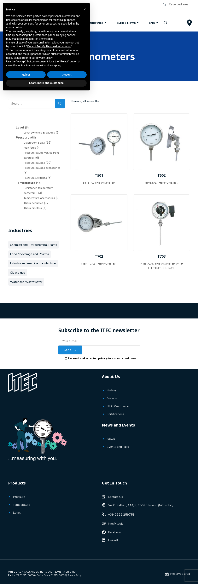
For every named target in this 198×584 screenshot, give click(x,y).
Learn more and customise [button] (46, 573)
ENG (154, 23)
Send (70, 350)
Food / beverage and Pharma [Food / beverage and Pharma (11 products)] (29, 254)
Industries (98, 23)
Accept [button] (67, 565)
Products (70, 23)
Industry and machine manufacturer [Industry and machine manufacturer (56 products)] (33, 263)
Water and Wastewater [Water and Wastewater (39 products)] (26, 282)
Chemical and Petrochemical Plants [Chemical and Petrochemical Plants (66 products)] (33, 245)
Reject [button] (26, 565)
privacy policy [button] (44, 548)
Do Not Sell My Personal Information (49, 536)
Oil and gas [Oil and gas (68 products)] (17, 273)
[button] (85, 500)
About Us (43, 23)
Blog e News (128, 23)
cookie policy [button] (13, 517)
